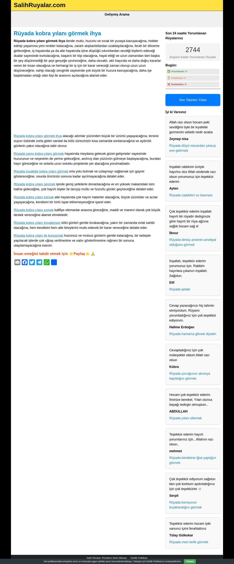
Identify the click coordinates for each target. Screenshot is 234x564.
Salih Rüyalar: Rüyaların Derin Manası (106, 558)
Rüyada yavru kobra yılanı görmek (39, 154)
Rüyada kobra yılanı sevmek (34, 184)
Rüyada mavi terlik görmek (188, 542)
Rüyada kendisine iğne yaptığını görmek (192, 460)
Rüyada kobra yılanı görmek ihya (57, 33)
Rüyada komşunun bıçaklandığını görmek (185, 505)
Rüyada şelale (179, 289)
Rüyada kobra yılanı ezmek (34, 210)
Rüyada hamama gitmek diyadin (192, 334)
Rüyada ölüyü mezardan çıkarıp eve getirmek (192, 148)
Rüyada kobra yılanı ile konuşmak (38, 235)
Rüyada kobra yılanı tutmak (34, 197)
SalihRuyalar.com (39, 4)
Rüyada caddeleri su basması (191, 195)
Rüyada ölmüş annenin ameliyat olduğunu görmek (192, 242)
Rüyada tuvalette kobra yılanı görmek (41, 171)
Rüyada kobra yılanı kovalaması (37, 223)
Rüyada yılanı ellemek (185, 418)
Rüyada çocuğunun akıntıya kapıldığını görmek (189, 376)
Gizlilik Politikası (139, 558)
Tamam (190, 561)
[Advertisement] (88, 106)
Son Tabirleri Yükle (192, 100)
